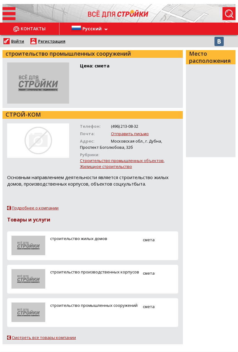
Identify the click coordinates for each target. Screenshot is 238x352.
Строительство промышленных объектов (122, 160)
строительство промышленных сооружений (94, 305)
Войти (17, 41)
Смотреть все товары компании (44, 337)
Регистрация (51, 41)
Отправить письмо (130, 133)
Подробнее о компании (35, 208)
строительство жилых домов (78, 238)
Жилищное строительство (106, 166)
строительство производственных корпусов (94, 272)
